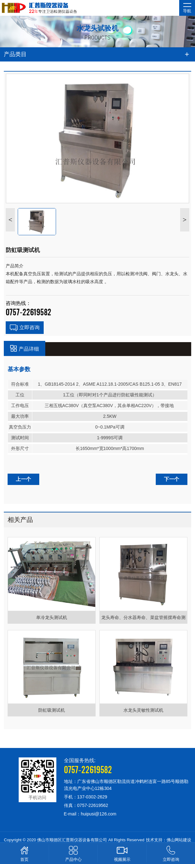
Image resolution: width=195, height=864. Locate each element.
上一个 (23, 479)
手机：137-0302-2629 (85, 796)
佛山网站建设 (179, 840)
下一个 (171, 479)
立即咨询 (25, 327)
